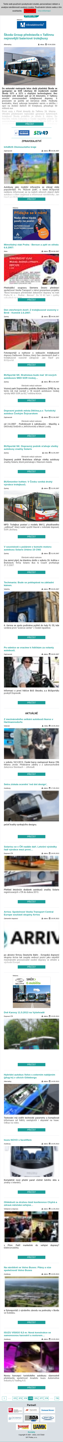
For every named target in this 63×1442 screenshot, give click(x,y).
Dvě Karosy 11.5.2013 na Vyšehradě (24, 1012)
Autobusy (7, 788)
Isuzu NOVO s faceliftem (18, 1140)
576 (36, 1398)
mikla (45, 726)
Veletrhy (7, 589)
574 (25, 1398)
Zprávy (6, 316)
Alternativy (7, 44)
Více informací (44, 11)
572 (15, 1398)
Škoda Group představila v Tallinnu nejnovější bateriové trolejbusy (29, 36)
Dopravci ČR (8, 853)
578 (46, 1398)
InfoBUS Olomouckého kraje (20, 147)
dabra (44, 151)
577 (41, 1398)
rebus (41, 44)
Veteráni (7, 726)
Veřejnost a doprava (11, 1209)
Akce (5, 251)
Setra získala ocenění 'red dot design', (25, 784)
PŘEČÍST (31, 199)
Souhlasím (30, 11)
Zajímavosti (8, 151)
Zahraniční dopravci (11, 918)
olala (45, 453)
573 (20, 1398)
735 (57, 1398)
